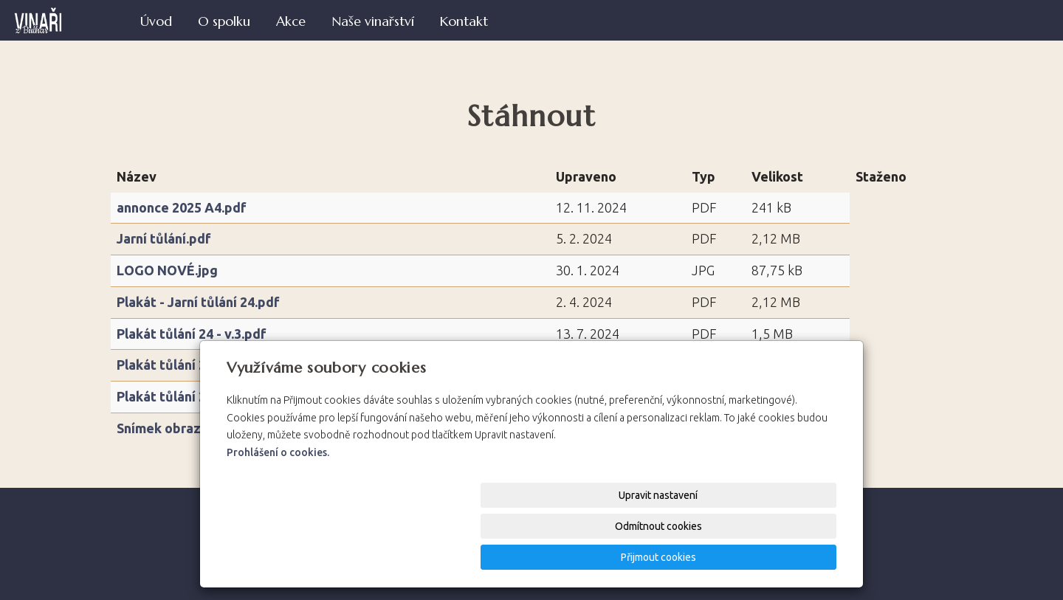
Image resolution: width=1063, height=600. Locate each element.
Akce (291, 21)
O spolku (224, 21)
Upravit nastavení (536, 557)
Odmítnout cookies (658, 557)
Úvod (156, 21)
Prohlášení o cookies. (278, 514)
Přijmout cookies (780, 557)
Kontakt (464, 21)
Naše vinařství (372, 21)
